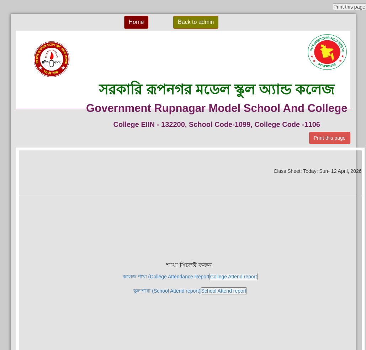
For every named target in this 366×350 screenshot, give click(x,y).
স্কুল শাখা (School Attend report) (190, 291)
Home (136, 22)
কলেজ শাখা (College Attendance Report (190, 276)
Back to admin (196, 22)
